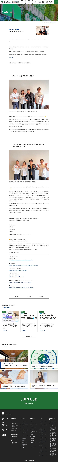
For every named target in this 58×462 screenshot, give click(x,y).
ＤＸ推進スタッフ (34, 436)
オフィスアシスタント (34, 424)
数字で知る (14, 421)
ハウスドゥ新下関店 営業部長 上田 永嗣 (44, 425)
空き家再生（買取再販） (25, 427)
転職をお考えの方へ (14, 439)
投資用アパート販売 (25, 430)
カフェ (23, 447)
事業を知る (29, 2)
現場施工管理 (33, 427)
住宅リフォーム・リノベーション (25, 421)
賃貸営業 (32, 438)
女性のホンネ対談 (53, 448)
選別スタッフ (33, 442)
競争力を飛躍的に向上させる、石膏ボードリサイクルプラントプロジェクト (53, 434)
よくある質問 (14, 436)
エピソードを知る (52, 419)
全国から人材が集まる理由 (15, 426)
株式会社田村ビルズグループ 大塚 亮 (44, 421)
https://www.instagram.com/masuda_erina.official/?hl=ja (23, 265)
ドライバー (33, 444)
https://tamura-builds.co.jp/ (16, 276)
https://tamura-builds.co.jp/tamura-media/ (20, 282)
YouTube (11, 57)
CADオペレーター (34, 429)
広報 (32, 434)
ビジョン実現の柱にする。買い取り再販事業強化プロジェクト (53, 424)
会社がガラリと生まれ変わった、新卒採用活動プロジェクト (53, 429)
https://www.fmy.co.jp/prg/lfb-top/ (18, 270)
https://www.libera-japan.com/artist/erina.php (21, 260)
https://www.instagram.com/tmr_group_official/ (21, 287)
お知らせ (46, 22)
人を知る (41, 418)
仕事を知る (32, 2)
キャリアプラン (14, 428)
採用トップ (22, 2)
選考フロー (14, 430)
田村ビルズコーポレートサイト (4, 425)
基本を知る (25, 2)
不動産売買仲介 (24, 438)
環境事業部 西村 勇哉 (44, 455)
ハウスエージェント (34, 421)
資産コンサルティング (25, 435)
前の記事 (16, 296)
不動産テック (24, 440)
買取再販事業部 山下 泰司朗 (44, 445)
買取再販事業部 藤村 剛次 (44, 442)
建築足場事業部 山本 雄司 (44, 429)
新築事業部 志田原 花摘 (44, 435)
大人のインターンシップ (15, 443)
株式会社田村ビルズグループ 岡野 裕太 (44, 438)
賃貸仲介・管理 (24, 433)
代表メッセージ (14, 423)
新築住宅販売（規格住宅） (25, 424)
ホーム (43, 22)
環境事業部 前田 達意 (44, 452)
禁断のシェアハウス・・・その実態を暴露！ (53, 454)
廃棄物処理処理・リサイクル (25, 445)
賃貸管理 (32, 440)
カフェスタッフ (33, 447)
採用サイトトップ (5, 419)
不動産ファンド (24, 442)
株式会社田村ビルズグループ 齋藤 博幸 (44, 448)
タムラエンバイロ (4, 430)
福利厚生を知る (14, 434)
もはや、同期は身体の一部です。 (53, 451)
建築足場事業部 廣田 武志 (44, 432)
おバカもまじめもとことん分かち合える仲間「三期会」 (53, 440)
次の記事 (42, 296)
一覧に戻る (29, 296)
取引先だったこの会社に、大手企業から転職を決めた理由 (53, 445)
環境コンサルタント (34, 432)
